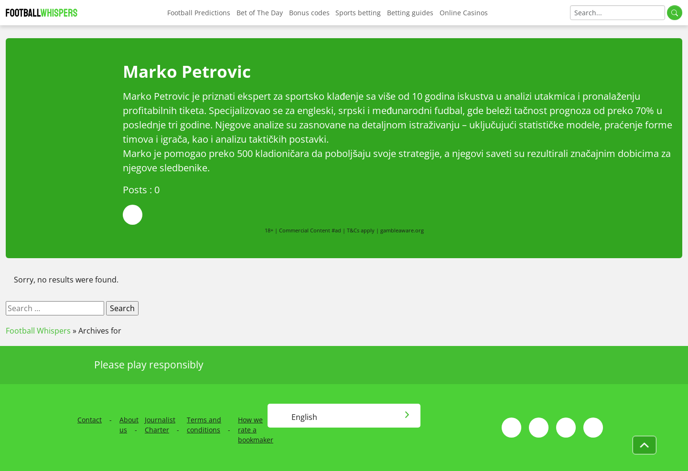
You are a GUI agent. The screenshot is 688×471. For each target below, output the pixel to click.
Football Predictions (198, 12)
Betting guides (410, 12)
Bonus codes (309, 12)
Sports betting (358, 12)
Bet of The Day (259, 12)
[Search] (617, 12)
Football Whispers (38, 330)
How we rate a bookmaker (255, 429)
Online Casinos (464, 12)
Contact (89, 419)
